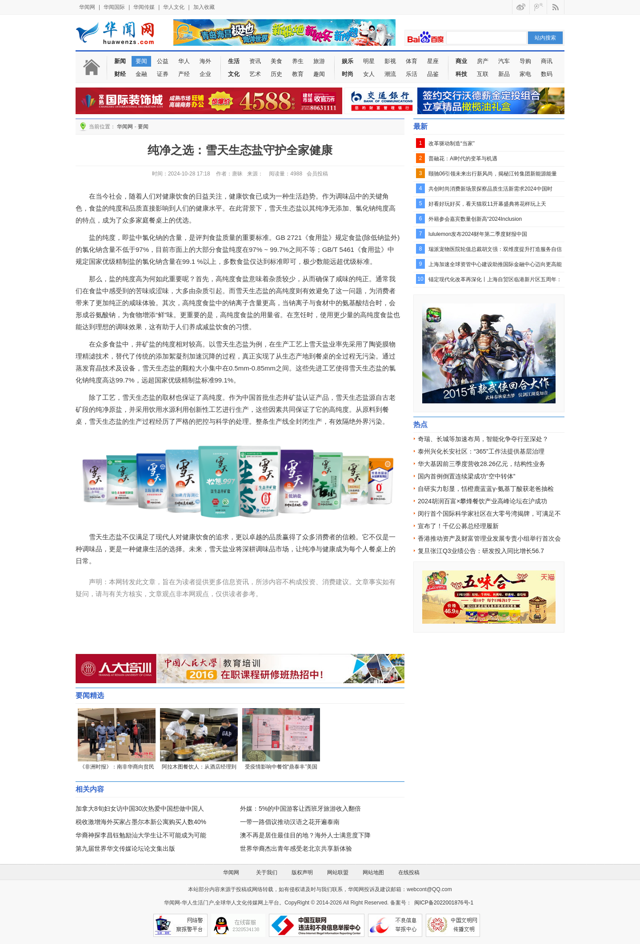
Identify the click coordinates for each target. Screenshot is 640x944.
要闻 (141, 61)
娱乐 (347, 61)
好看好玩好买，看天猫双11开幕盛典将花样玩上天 (487, 204)
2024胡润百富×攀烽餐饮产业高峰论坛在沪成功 (482, 501)
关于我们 (266, 872)
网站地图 (373, 872)
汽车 (504, 61)
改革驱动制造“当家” (451, 143)
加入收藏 (204, 7)
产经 (184, 74)
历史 (276, 74)
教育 (298, 74)
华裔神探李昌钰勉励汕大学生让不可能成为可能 (141, 835)
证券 (162, 74)
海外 (205, 61)
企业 (205, 74)
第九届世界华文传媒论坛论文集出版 (125, 848)
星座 (433, 61)
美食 (276, 61)
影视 (390, 61)
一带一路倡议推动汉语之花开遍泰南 (290, 821)
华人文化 (173, 7)
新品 (504, 74)
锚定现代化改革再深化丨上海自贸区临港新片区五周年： (495, 279)
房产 (482, 61)
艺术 (255, 74)
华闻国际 (114, 7)
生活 (234, 61)
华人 (184, 61)
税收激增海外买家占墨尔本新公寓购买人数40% (141, 821)
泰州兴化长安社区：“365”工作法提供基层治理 (481, 451)
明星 (369, 61)
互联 (482, 74)
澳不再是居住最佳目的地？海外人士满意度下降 (305, 835)
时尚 (347, 74)
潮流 (390, 74)
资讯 (255, 61)
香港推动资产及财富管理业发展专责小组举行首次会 (489, 538)
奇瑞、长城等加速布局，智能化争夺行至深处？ (483, 438)
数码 (546, 74)
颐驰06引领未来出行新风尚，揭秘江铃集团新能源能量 (492, 174)
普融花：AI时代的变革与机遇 (462, 158)
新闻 (120, 61)
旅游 (319, 61)
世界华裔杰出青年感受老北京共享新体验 (296, 848)
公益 (162, 61)
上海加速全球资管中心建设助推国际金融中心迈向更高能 (495, 264)
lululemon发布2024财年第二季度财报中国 (477, 234)
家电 (525, 74)
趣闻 (319, 74)
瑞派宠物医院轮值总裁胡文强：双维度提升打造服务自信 (495, 249)
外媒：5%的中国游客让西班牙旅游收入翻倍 (300, 808)
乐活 (411, 74)
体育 (411, 61)
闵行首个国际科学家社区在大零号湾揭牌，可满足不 (489, 513)
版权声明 (302, 872)
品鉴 (433, 74)
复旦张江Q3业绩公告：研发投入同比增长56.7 (481, 550)
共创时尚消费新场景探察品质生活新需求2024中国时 (490, 189)
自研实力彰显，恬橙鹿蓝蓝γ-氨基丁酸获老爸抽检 (486, 488)
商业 (461, 61)
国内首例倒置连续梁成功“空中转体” (466, 476)
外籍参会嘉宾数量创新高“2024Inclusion (475, 219)
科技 (461, 74)
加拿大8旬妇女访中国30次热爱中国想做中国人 (140, 808)
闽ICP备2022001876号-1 (443, 903)
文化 (234, 74)
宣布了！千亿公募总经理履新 (458, 526)
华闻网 (87, 7)
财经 (120, 74)
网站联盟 (337, 872)
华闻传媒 (144, 7)
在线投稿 (409, 872)
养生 (298, 61)
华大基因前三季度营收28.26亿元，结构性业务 (481, 463)
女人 (369, 74)
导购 (525, 61)
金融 (141, 74)
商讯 (546, 61)
